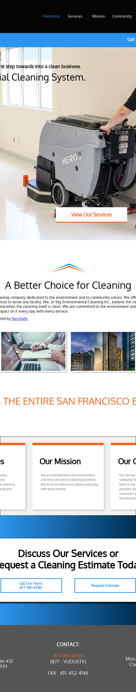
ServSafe (20, 318)
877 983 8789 (68, 656)
